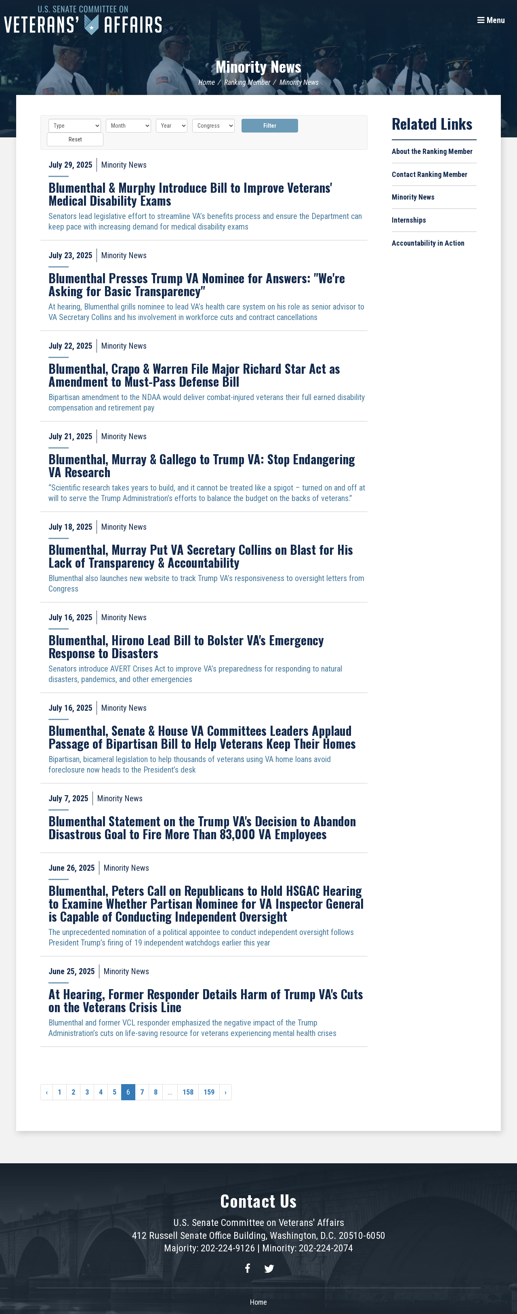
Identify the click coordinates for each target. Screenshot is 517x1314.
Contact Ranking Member (429, 174)
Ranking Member (247, 82)
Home (206, 82)
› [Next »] (226, 1091)
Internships (409, 219)
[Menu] (491, 20)
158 (188, 1091)
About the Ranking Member (432, 151)
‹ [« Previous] (47, 1091)
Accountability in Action (428, 242)
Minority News (258, 65)
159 (209, 1091)
